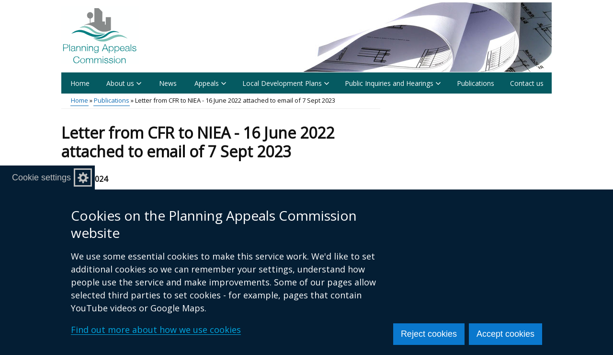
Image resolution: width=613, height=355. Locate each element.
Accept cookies (505, 334)
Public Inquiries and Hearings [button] (393, 83)
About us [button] (123, 83)
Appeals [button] (210, 83)
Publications (475, 83)
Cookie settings (41, 177)
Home (80, 83)
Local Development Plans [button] (285, 83)
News (168, 83)
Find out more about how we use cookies (156, 329)
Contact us (527, 83)
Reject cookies (429, 334)
